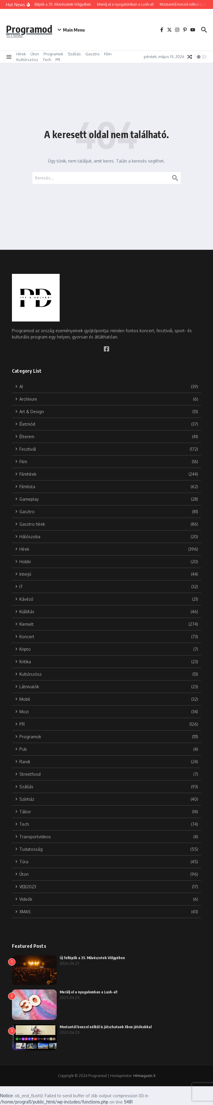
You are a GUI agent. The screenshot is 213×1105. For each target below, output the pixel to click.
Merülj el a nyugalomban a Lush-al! (88, 992)
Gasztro (92, 53)
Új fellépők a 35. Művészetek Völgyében (92, 958)
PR (57, 59)
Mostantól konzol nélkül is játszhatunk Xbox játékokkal (106, 1027)
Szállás (74, 53)
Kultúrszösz (27, 59)
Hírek (21, 53)
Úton (34, 53)
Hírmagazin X (144, 1075)
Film (107, 53)
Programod (33, 28)
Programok (53, 53)
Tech (47, 59)
